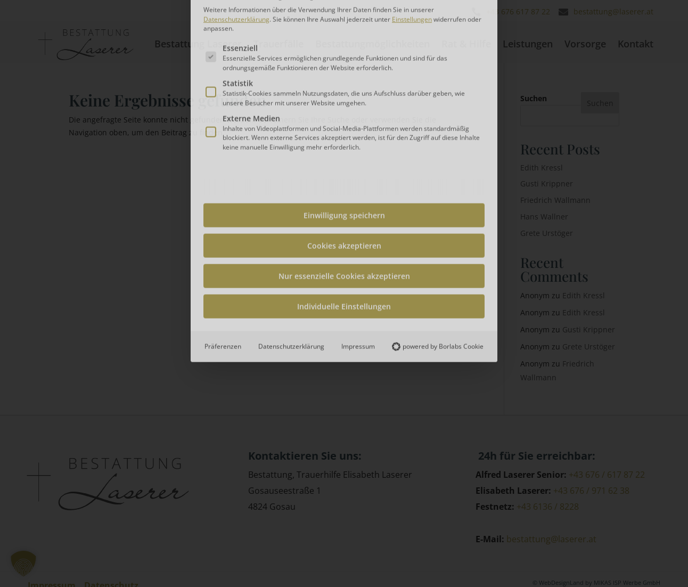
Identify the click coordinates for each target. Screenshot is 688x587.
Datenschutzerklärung (291, 219)
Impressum (358, 219)
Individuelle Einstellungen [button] (344, 179)
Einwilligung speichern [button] (344, 88)
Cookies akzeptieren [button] (344, 118)
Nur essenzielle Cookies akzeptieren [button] (344, 149)
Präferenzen (222, 219)
